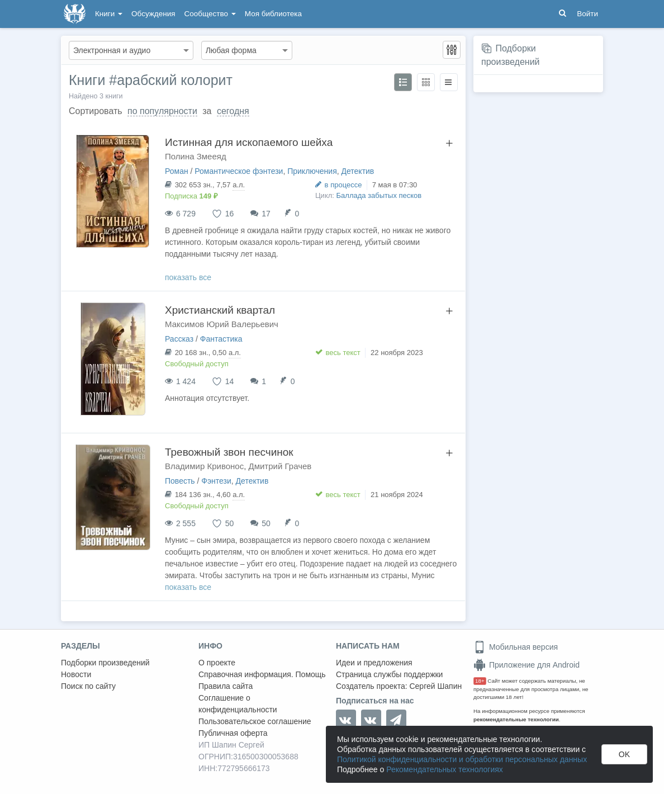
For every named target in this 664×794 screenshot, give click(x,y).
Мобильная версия (515, 647)
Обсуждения (153, 14)
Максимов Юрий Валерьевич (221, 324)
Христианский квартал (220, 310)
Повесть (180, 480)
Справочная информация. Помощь (262, 674)
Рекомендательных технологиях (444, 769)
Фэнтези (216, 480)
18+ (480, 681)
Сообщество (210, 14)
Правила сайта (225, 686)
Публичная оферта (233, 733)
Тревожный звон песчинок (229, 452)
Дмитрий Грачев (280, 466)
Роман (176, 171)
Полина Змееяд (195, 156)
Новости (76, 674)
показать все (188, 277)
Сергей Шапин (435, 686)
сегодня (233, 111)
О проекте (216, 662)
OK (624, 754)
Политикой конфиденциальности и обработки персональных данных (462, 759)
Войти (587, 14)
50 (266, 523)
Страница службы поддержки (389, 674)
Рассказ (179, 338)
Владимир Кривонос (204, 466)
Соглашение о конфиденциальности (237, 703)
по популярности (162, 111)
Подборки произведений (105, 662)
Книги (108, 14)
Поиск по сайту (88, 686)
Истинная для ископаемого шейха (249, 142)
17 (266, 213)
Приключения (312, 171)
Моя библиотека (273, 14)
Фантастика (221, 338)
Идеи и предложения (374, 662)
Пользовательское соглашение (254, 721)
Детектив (358, 171)
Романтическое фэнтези (239, 171)
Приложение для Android (526, 665)
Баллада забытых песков (379, 195)
